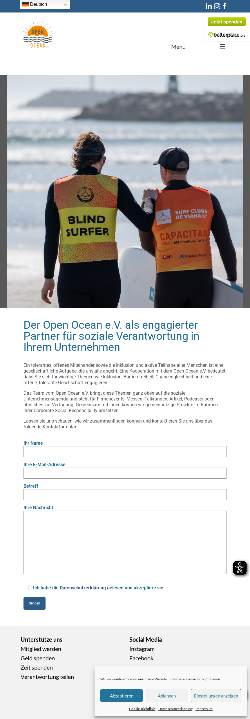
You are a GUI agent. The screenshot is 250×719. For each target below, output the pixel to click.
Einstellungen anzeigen (216, 695)
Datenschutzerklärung (175, 709)
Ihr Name (125, 447)
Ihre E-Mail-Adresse (125, 469)
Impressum (204, 709)
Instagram (142, 648)
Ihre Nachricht (125, 510)
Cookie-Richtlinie (142, 709)
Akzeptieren (121, 695)
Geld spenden (38, 657)
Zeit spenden (37, 667)
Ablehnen (167, 695)
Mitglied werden (41, 648)
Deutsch (34, 4)
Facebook (141, 657)
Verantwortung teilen (47, 676)
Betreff (125, 490)
